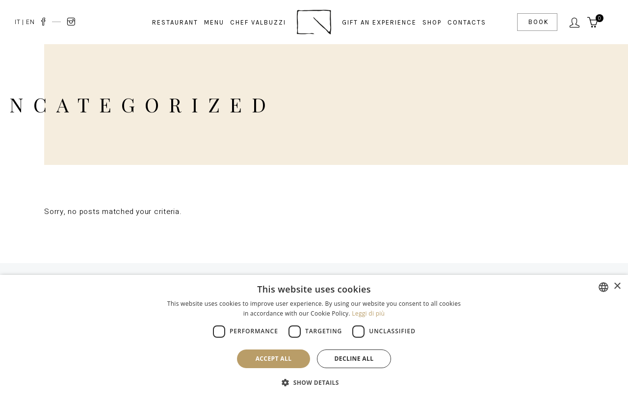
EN (30, 22)
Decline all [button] (354, 358)
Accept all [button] (274, 358)
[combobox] (603, 287)
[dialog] (314, 338)
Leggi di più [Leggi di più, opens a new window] (368, 313)
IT (18, 22)
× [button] (617, 286)
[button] (314, 382)
